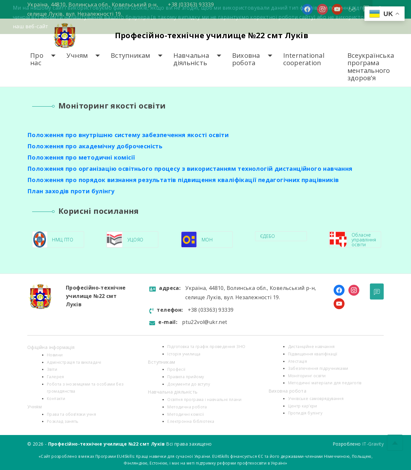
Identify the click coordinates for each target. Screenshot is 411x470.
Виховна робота (246, 59)
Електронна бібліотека (190, 421)
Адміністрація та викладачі (74, 362)
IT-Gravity (373, 444)
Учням (77, 55)
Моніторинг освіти (307, 376)
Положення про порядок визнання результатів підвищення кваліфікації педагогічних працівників (183, 180)
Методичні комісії (185, 414)
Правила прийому (185, 376)
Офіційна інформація (51, 347)
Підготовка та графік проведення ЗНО (206, 346)
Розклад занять (63, 421)
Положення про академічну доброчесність (94, 146)
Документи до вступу (188, 384)
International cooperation (303, 59)
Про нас (36, 59)
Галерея (55, 376)
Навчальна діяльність (191, 59)
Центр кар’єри (302, 406)
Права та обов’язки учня (71, 414)
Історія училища (183, 354)
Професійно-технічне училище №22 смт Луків (211, 35)
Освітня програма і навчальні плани (204, 399)
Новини (55, 355)
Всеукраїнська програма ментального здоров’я (370, 67)
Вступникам (130, 55)
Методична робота (187, 407)
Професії (176, 369)
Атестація (297, 361)
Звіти (52, 369)
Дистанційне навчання (311, 346)
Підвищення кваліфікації (312, 354)
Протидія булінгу (305, 413)
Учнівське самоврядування (316, 398)
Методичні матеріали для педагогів (325, 383)
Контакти (56, 398)
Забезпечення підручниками (318, 368)
